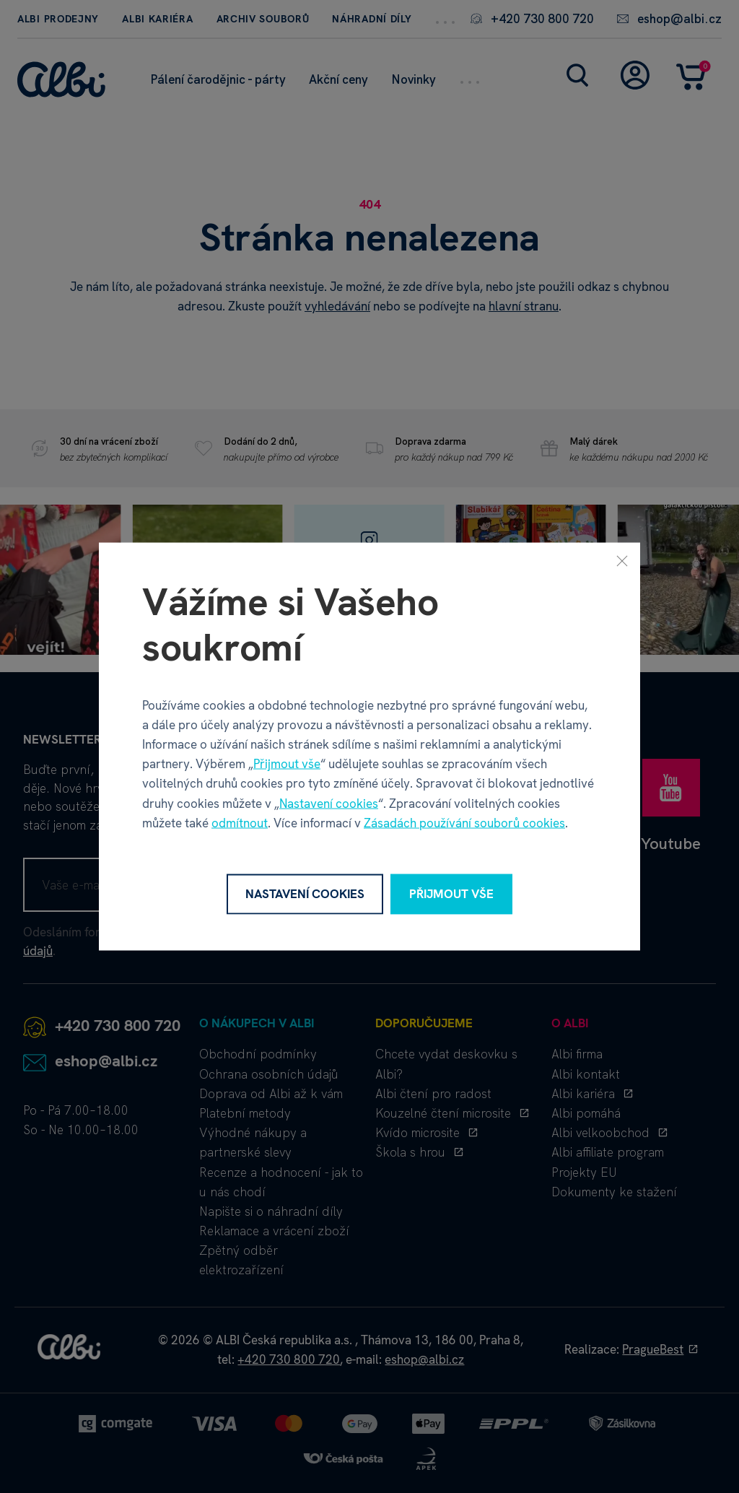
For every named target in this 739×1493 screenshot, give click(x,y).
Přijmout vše (286, 764)
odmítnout (239, 822)
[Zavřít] (622, 561)
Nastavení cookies (328, 803)
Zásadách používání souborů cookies (464, 822)
